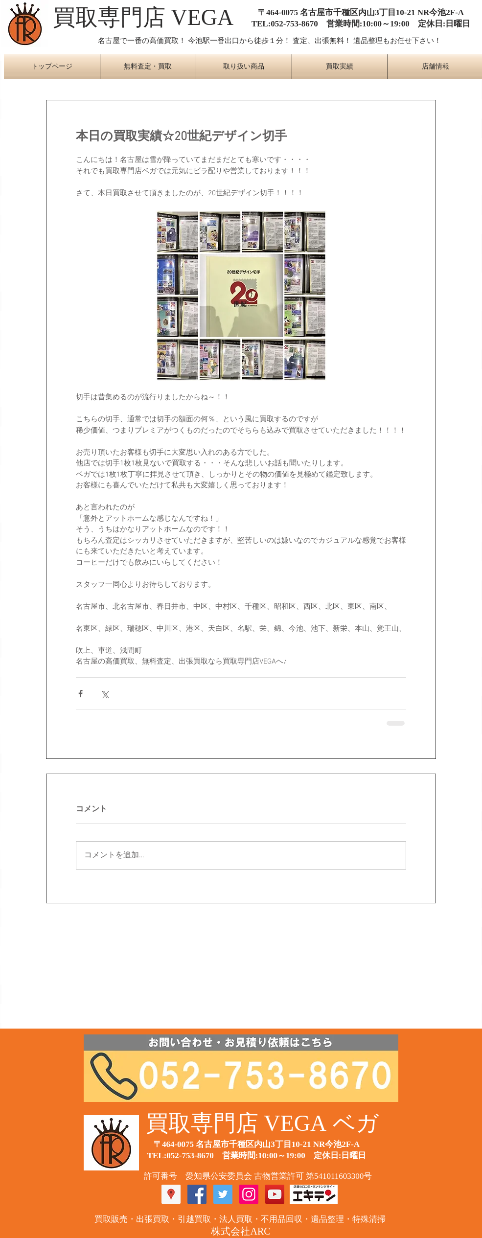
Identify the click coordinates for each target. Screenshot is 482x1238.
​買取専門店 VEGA (143, 17)
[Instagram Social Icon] (248, 1194)
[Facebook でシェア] (80, 693)
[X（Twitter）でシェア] (104, 693)
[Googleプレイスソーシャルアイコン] (171, 1194)
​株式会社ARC (240, 1231)
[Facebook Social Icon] (197, 1194)
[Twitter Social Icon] (222, 1194)
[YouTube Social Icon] (274, 1194)
